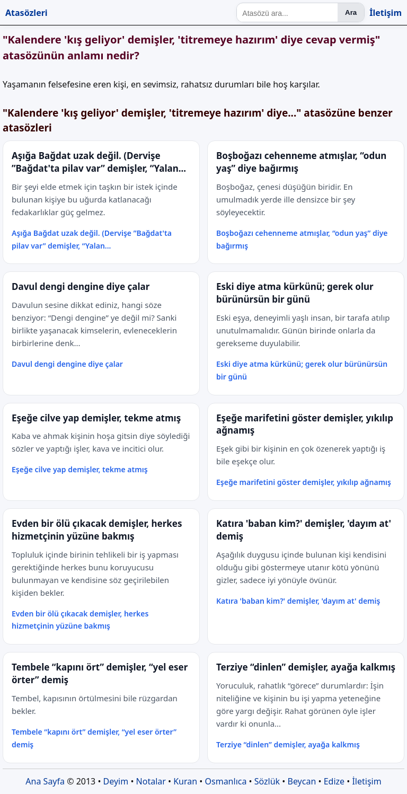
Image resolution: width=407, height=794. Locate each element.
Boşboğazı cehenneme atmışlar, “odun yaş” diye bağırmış (302, 239)
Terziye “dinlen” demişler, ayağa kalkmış (288, 744)
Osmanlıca (226, 781)
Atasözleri (26, 13)
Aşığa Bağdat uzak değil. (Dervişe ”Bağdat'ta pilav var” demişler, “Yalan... (92, 239)
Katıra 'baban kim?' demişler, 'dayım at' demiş (298, 601)
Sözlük (267, 781)
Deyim (116, 781)
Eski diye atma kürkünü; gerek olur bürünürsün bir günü (301, 370)
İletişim (385, 13)
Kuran (185, 781)
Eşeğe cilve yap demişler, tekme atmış (80, 469)
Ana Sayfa (45, 781)
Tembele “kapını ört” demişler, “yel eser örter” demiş (94, 738)
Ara (351, 12)
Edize (334, 781)
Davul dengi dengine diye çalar (67, 364)
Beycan (302, 781)
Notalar (151, 781)
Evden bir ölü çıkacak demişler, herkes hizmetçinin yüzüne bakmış (80, 619)
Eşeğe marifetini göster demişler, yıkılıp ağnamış (303, 482)
